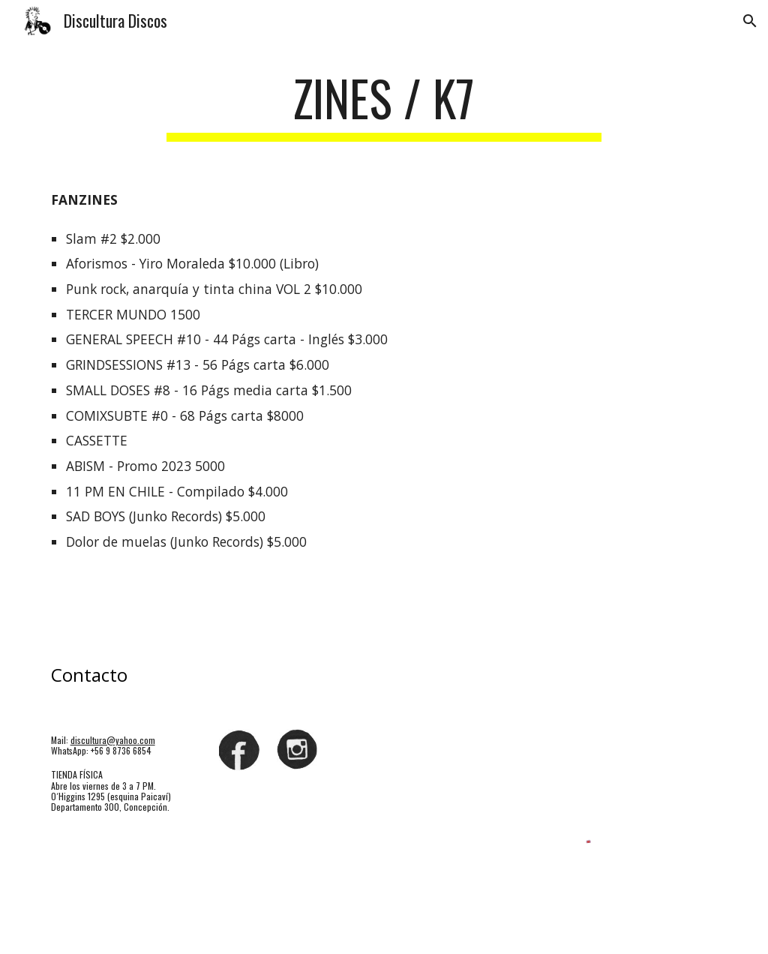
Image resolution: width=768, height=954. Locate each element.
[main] (383, 105)
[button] (750, 21)
